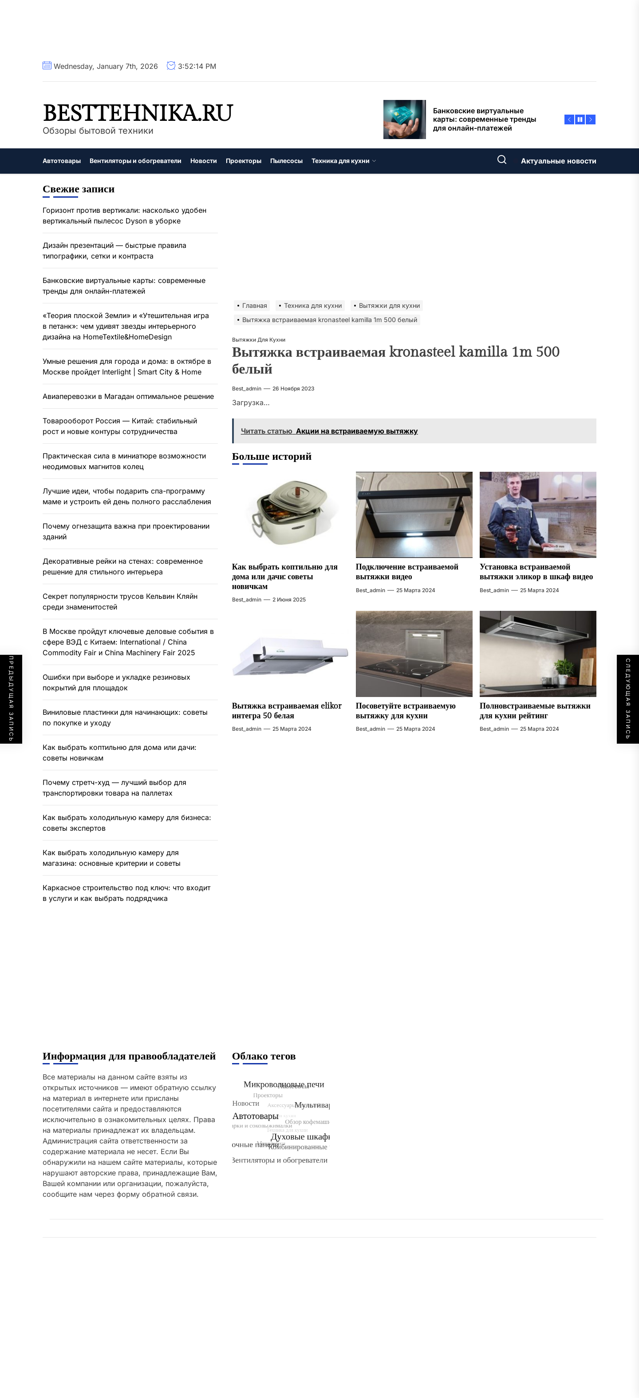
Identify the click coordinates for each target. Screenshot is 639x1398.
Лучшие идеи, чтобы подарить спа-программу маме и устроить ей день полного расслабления (127, 496)
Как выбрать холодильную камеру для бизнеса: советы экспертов (127, 822)
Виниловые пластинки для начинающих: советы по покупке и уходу (125, 717)
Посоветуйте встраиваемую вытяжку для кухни (406, 711)
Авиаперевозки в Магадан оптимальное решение (128, 396)
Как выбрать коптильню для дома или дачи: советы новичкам (285, 576)
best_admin (246, 388)
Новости (203, 160)
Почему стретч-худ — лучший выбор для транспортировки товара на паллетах (114, 787)
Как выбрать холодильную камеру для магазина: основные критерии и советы (112, 858)
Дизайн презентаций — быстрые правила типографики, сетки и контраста (114, 250)
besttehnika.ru (138, 114)
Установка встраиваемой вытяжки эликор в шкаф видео (536, 572)
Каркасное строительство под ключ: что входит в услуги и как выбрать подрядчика (126, 893)
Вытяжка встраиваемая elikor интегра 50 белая (287, 711)
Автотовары (62, 160)
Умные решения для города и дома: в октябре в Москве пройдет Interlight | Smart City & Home (127, 366)
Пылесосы (286, 160)
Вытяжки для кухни (258, 339)
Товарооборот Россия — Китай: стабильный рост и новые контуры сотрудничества (120, 426)
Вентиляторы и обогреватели (135, 160)
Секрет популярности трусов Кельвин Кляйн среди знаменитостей (120, 601)
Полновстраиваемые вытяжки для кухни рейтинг (535, 711)
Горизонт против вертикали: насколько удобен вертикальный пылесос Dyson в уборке (124, 215)
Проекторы (243, 160)
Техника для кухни (344, 160)
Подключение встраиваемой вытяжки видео (407, 572)
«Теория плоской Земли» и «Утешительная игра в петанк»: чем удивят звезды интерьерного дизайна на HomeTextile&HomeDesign (126, 326)
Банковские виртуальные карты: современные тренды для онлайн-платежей (124, 285)
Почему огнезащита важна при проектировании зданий (126, 531)
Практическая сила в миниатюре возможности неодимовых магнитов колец (124, 461)
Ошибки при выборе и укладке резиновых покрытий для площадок (116, 682)
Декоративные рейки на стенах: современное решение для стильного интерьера (123, 566)
